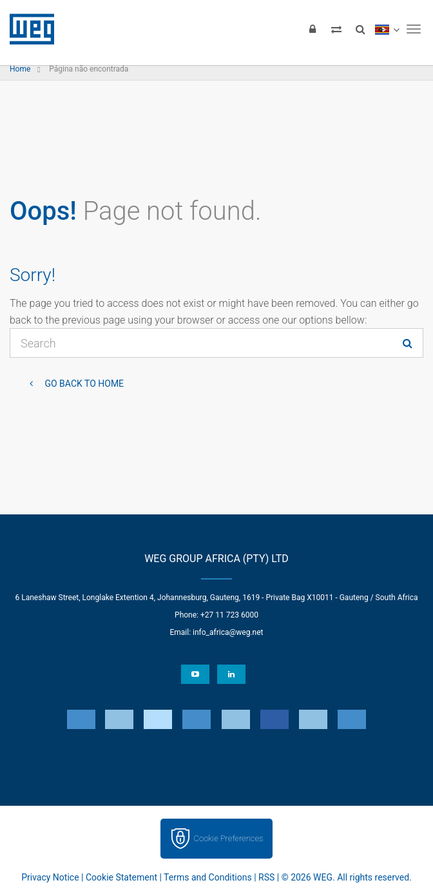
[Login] (312, 29)
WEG (27, 29)
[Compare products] (336, 29)
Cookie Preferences (229, 838)
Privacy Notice (50, 877)
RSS (266, 877)
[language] (386, 29)
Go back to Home (83, 383)
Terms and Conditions (208, 877)
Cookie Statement (121, 877)
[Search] (360, 29)
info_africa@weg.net (228, 632)
